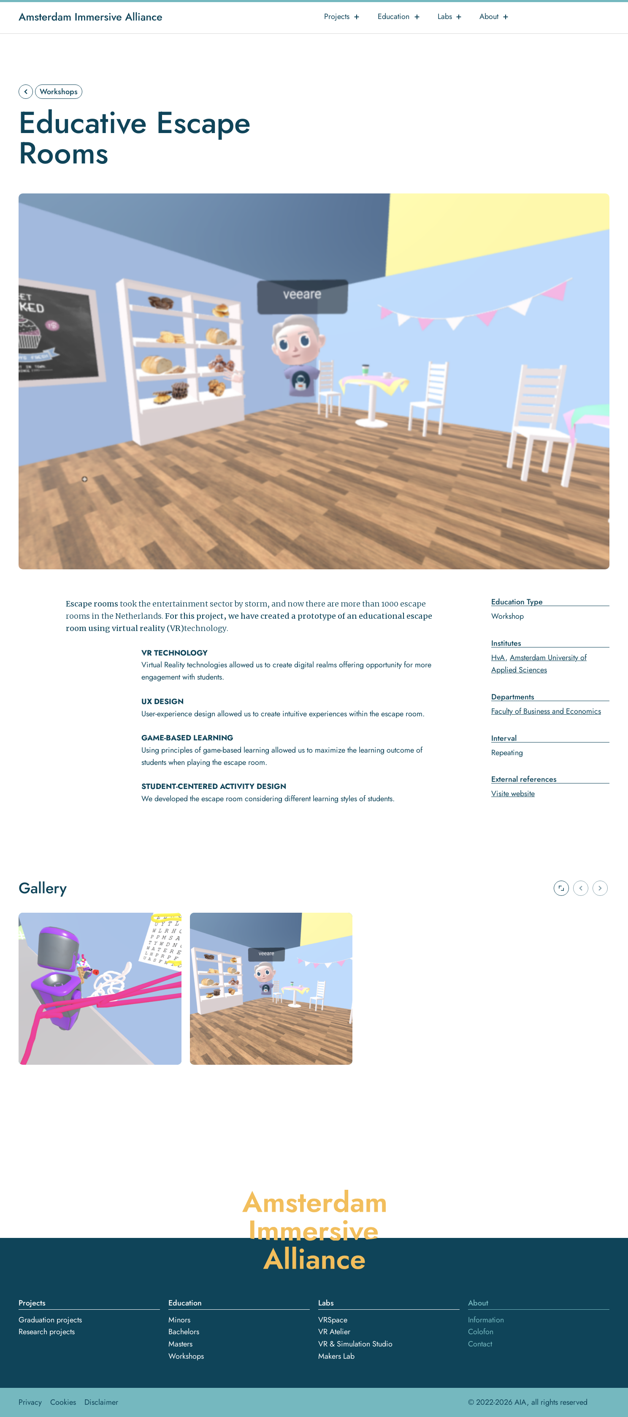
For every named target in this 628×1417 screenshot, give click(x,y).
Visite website (513, 793)
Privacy (30, 1402)
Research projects (47, 1331)
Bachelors (183, 1331)
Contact (480, 1343)
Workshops (59, 91)
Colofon (480, 1331)
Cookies (63, 1402)
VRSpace (332, 1319)
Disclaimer (101, 1402)
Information (486, 1319)
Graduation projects (50, 1319)
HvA (498, 657)
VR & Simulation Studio (355, 1343)
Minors (179, 1319)
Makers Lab (336, 1356)
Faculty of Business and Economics (546, 711)
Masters (180, 1343)
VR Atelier (334, 1331)
